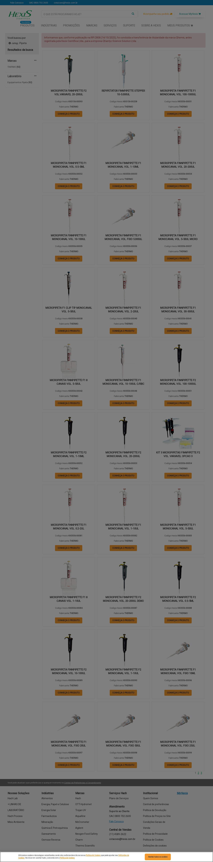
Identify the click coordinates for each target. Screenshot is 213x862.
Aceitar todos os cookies (158, 857)
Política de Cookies (93, 855)
